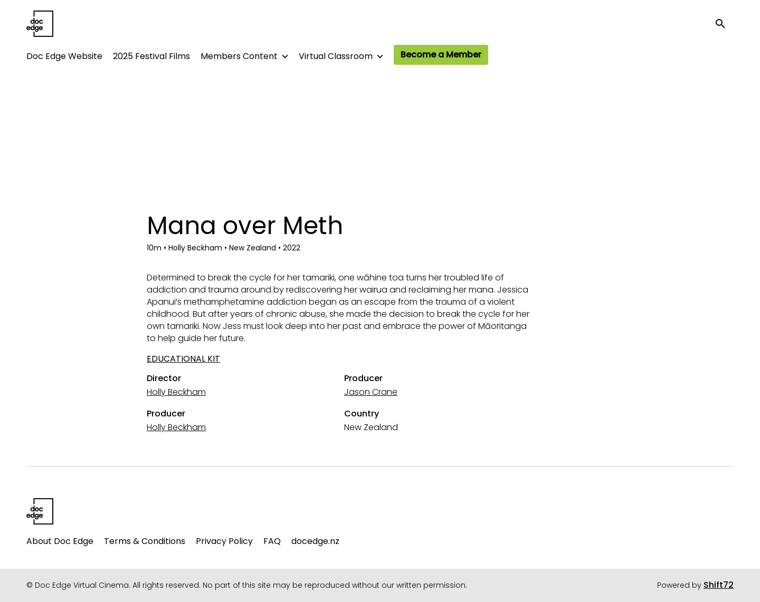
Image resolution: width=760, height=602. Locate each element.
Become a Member (441, 54)
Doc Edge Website (64, 56)
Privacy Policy (224, 541)
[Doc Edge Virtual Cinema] (39, 511)
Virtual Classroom (336, 56)
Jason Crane (370, 392)
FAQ (272, 541)
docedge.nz (315, 541)
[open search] (724, 23)
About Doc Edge (59, 541)
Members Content (239, 56)
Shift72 (719, 585)
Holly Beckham (176, 392)
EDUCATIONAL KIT (183, 359)
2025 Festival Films (151, 56)
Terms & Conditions (144, 541)
